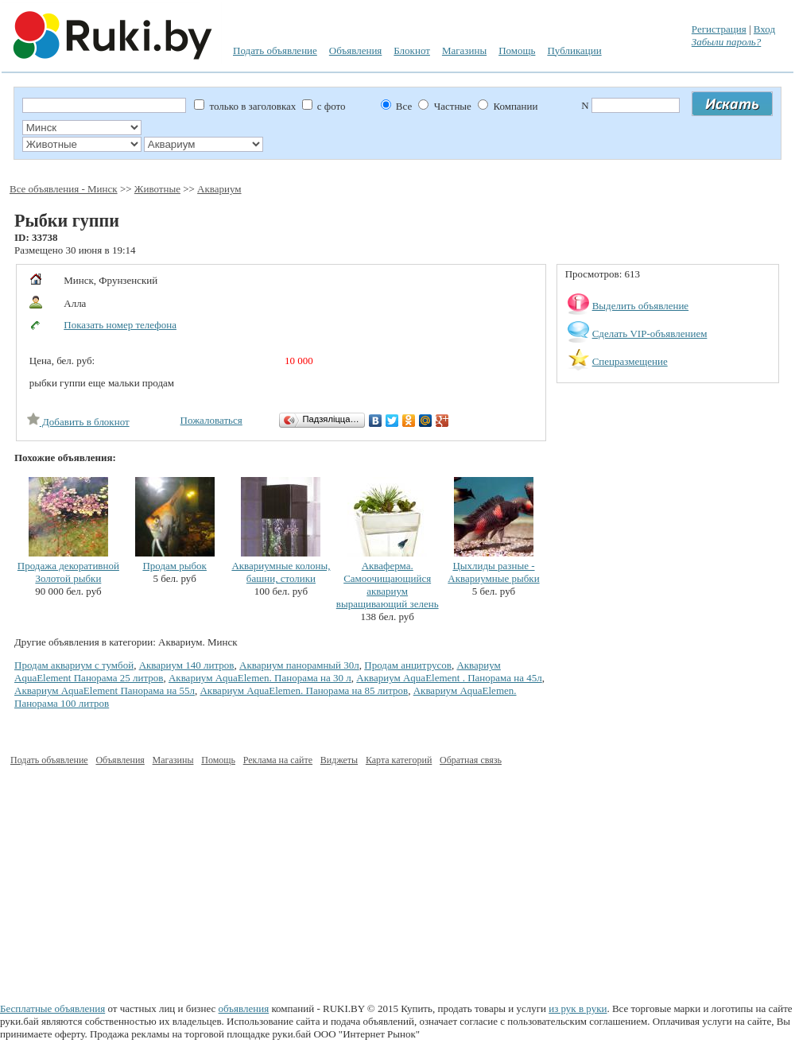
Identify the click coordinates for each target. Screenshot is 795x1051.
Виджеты (339, 760)
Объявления (355, 50)
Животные (157, 189)
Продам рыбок (174, 566)
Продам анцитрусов (408, 665)
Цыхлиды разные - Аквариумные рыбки (493, 572)
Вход (764, 29)
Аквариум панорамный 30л (299, 665)
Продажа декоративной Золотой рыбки (68, 572)
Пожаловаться (211, 420)
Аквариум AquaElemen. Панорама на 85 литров (304, 690)
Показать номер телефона (120, 325)
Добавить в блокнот (78, 422)
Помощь (516, 50)
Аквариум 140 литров (187, 665)
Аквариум (219, 189)
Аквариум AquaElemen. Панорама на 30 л (260, 678)
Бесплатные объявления (52, 1008)
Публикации (574, 50)
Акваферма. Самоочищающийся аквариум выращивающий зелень (387, 585)
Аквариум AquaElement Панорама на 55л (104, 690)
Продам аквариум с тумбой (74, 665)
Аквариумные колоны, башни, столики (280, 572)
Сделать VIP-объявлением (650, 333)
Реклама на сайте (277, 760)
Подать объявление (275, 50)
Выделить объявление (640, 306)
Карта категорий (399, 760)
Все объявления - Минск (64, 189)
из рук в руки (578, 1008)
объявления (244, 1008)
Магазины (464, 50)
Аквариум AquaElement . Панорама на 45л (448, 678)
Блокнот (412, 50)
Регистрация (719, 29)
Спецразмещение (630, 361)
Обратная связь (471, 760)
